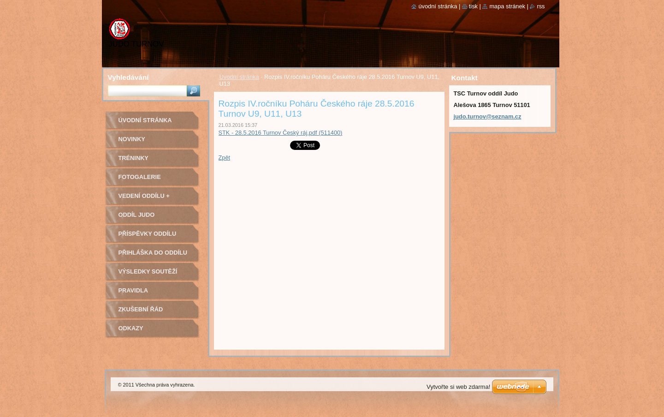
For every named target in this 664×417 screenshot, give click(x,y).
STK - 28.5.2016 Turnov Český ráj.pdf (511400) (281, 132)
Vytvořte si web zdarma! (458, 386)
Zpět (225, 157)
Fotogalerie (140, 176)
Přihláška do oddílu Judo (153, 255)
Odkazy (131, 328)
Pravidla (133, 290)
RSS (541, 6)
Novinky (132, 139)
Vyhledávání (128, 77)
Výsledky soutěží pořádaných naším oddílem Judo (150, 274)
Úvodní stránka (239, 76)
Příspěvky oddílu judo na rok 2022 (148, 237)
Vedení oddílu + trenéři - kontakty (150, 199)
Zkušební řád (141, 309)
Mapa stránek (507, 6)
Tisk (473, 6)
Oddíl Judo (137, 214)
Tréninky (133, 158)
